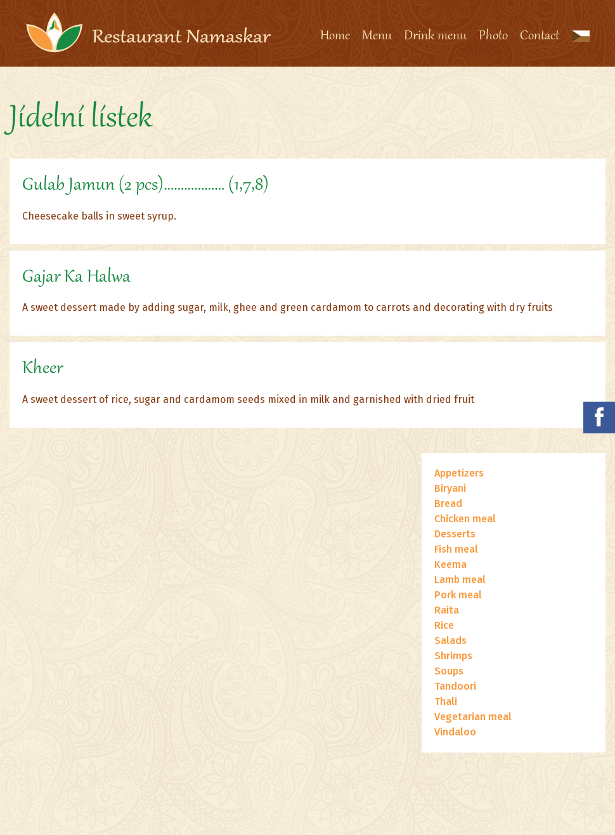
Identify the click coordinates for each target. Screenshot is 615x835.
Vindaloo (455, 732)
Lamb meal (460, 580)
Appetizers (459, 473)
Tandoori (455, 686)
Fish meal (456, 549)
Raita (446, 610)
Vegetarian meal (473, 717)
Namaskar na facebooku (599, 417)
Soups (448, 671)
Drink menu (435, 36)
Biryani (450, 488)
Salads (450, 640)
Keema (450, 564)
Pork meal (458, 595)
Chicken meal (465, 519)
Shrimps (453, 656)
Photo (493, 36)
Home (335, 36)
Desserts (455, 534)
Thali (445, 701)
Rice (444, 625)
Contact (539, 36)
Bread (448, 503)
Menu (377, 36)
